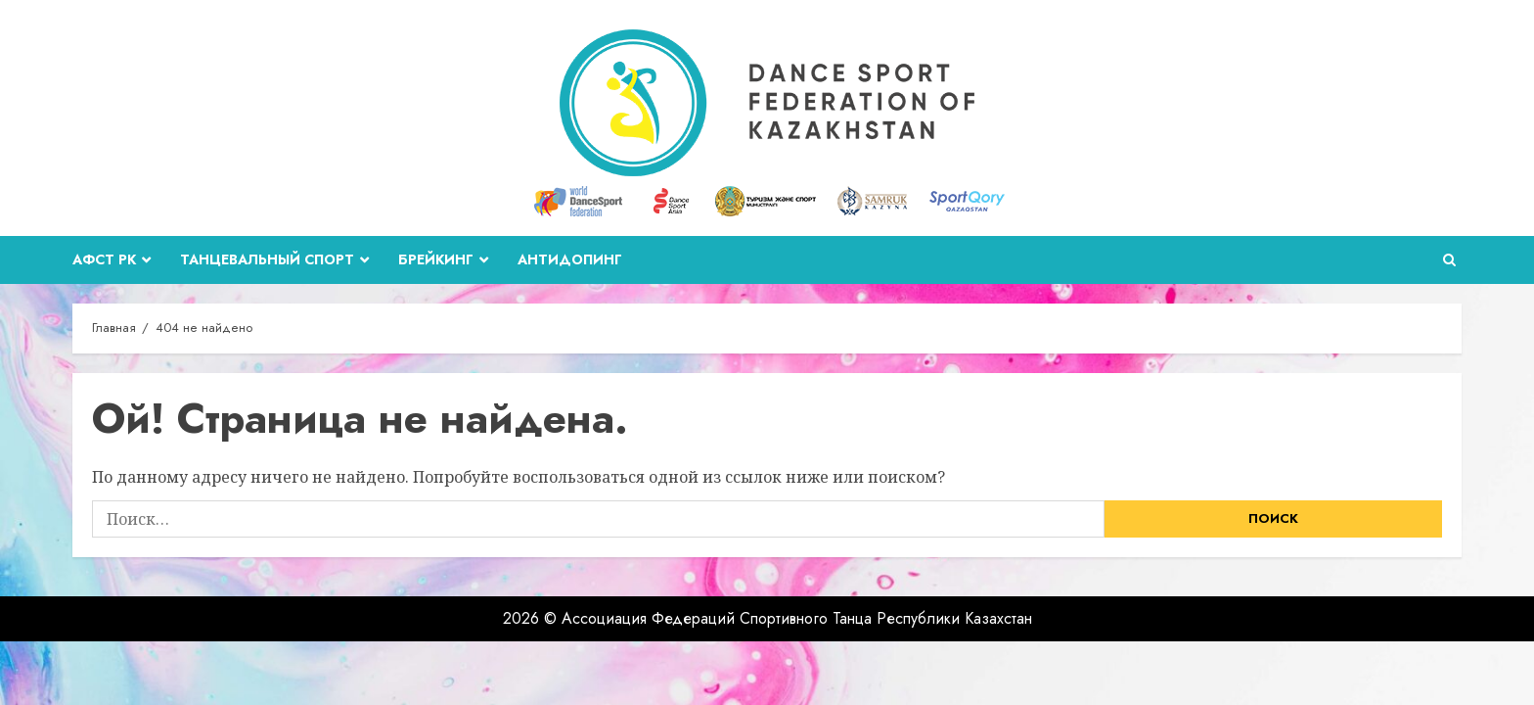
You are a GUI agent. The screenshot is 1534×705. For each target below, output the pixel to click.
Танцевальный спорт (267, 259)
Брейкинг (436, 259)
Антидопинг (570, 259)
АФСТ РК (104, 259)
